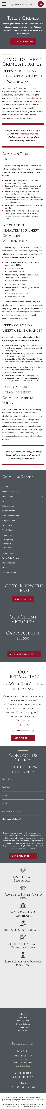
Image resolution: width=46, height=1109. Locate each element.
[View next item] (33, 646)
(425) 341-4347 (23, 1077)
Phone (5, 795)
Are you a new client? (11, 811)
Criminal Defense (23, 1024)
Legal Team (23, 1017)
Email (4, 803)
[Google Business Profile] (33, 1087)
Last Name (7, 787)
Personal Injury (23, 1027)
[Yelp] (28, 1087)
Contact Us (23, 1030)
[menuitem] (23, 486)
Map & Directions (23, 1066)
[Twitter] (12, 1087)
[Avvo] (23, 1087)
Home (23, 1014)
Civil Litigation (23, 1020)
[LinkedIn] (18, 1087)
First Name (7, 779)
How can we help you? (11, 819)
